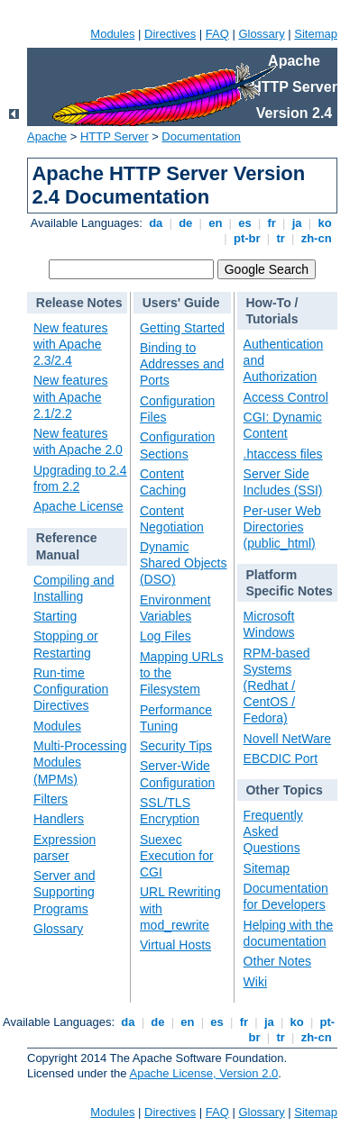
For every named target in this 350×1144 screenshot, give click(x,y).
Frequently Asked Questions (273, 831)
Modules (112, 34)
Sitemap (315, 34)
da (156, 223)
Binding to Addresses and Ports (182, 363)
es (245, 223)
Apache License (78, 506)
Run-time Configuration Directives (70, 689)
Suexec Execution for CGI (177, 855)
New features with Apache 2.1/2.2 (70, 396)
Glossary (261, 34)
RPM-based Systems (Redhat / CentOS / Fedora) (277, 686)
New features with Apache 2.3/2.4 (70, 344)
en (216, 223)
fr (272, 223)
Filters (50, 799)
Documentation (200, 136)
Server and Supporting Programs (64, 891)
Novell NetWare (288, 738)
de (186, 223)
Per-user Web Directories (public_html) (282, 527)
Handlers (58, 819)
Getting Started (182, 328)
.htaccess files (283, 454)
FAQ (217, 34)
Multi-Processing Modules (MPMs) (79, 762)
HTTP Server (114, 136)
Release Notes (79, 302)
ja (297, 223)
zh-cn (316, 238)
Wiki (255, 982)
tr (281, 238)
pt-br (246, 238)
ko (325, 223)
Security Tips (176, 746)
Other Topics (283, 790)
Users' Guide (181, 302)
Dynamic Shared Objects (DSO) (183, 563)
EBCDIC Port (281, 758)
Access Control (286, 397)
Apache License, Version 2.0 (203, 1073)
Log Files (165, 636)
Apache (47, 136)
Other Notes (277, 961)
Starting (55, 616)
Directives (170, 34)
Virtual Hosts (175, 945)
